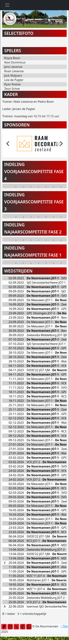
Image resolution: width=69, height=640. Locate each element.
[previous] (8, 144)
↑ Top (64, 626)
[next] (61, 144)
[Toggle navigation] (7, 5)
